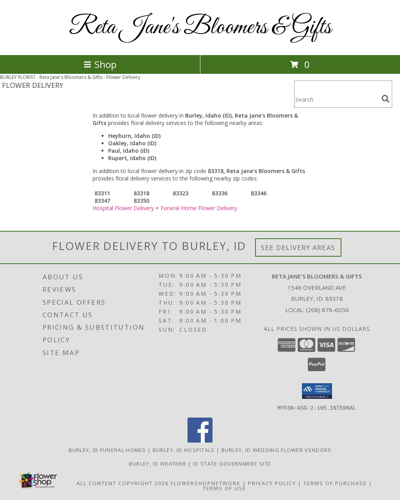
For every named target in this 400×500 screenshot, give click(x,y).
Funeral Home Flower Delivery (199, 208)
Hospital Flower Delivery (123, 208)
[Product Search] (336, 99)
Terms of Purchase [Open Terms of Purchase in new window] (335, 482)
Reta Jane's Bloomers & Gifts (200, 27)
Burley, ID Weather (157, 463)
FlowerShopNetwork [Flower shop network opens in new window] (206, 482)
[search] (385, 99)
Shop (100, 64)
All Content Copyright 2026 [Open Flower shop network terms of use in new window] (123, 482)
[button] (317, 391)
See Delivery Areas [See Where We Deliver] (298, 247)
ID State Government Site (232, 463)
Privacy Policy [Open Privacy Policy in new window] (272, 482)
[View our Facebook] (200, 440)
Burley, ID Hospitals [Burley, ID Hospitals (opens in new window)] (184, 449)
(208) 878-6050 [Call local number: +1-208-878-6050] (327, 310)
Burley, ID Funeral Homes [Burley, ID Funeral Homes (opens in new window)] (107, 449)
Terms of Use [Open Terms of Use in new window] (224, 487)
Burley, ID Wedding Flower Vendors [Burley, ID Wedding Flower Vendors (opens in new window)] (276, 449)
